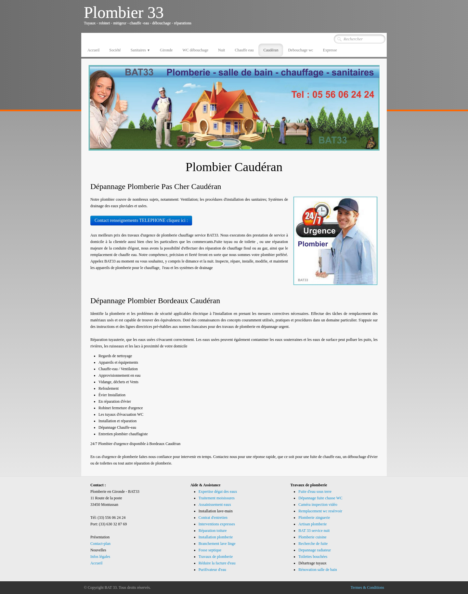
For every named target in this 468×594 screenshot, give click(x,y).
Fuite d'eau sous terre (315, 491)
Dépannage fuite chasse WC (320, 498)
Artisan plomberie (312, 524)
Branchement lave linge (217, 543)
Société (115, 50)
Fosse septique (210, 550)
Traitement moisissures (217, 498)
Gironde (166, 50)
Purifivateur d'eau (212, 569)
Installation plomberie (216, 537)
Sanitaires (140, 50)
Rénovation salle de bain (317, 569)
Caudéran (270, 50)
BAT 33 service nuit (314, 530)
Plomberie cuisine (312, 537)
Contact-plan (100, 543)
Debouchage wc (300, 50)
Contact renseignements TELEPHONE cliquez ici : (141, 220)
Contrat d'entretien (213, 517)
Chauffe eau (244, 50)
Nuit (221, 50)
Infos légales (100, 556)
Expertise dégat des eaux (218, 491)
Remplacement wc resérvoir (320, 511)
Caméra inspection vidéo (317, 504)
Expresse (330, 50)
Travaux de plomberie (216, 556)
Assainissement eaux (215, 504)
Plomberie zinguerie (314, 517)
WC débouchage (195, 50)
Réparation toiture (213, 530)
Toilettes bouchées (312, 556)
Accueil (93, 50)
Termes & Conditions (367, 587)
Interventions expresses (217, 524)
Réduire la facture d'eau (217, 563)
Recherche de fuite (313, 543)
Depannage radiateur (314, 550)
